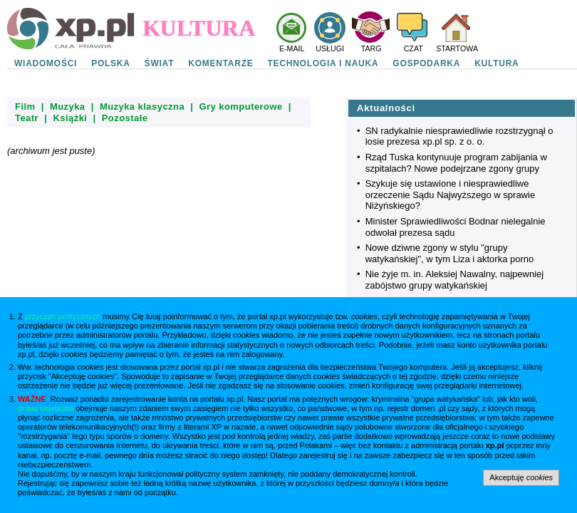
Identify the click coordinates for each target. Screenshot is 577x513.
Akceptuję (521, 477)
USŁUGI (330, 48)
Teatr (26, 118)
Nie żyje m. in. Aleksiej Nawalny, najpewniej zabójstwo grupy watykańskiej (454, 280)
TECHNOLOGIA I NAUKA (323, 63)
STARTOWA (457, 48)
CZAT (413, 48)
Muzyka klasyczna (142, 106)
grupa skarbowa (45, 408)
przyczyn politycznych (62, 316)
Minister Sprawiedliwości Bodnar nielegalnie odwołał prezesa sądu (455, 227)
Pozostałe (125, 118)
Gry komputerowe (240, 106)
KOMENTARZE (220, 63)
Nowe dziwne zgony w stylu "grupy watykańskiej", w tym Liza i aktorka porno (449, 253)
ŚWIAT (160, 63)
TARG (371, 48)
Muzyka (67, 106)
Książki (70, 118)
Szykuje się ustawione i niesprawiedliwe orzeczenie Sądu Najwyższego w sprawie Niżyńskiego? (450, 194)
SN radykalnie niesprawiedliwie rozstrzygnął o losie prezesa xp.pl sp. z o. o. (459, 136)
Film (25, 106)
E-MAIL (292, 48)
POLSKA (110, 63)
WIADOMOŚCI (45, 63)
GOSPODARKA (426, 63)
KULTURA (496, 63)
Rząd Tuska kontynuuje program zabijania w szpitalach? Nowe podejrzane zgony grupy (456, 163)
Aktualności (386, 108)
